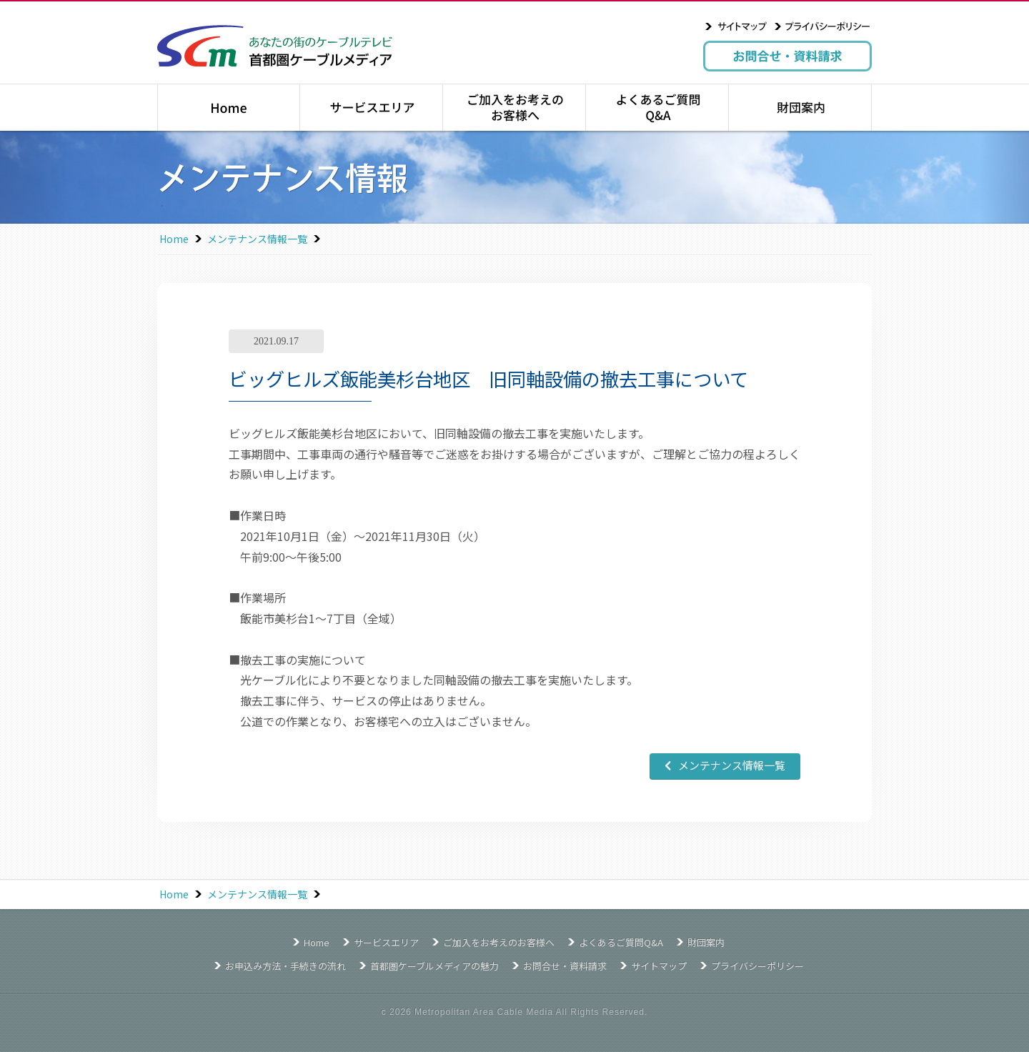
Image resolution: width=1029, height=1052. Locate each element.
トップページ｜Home (228, 107)
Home (174, 239)
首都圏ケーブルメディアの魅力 (434, 966)
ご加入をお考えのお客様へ (514, 107)
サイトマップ (736, 26)
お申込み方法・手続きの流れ (285, 966)
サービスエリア (371, 107)
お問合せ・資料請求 (787, 56)
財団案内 (800, 107)
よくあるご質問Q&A (657, 107)
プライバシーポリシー (822, 26)
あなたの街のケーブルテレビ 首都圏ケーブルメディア (274, 45)
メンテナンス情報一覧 (257, 239)
